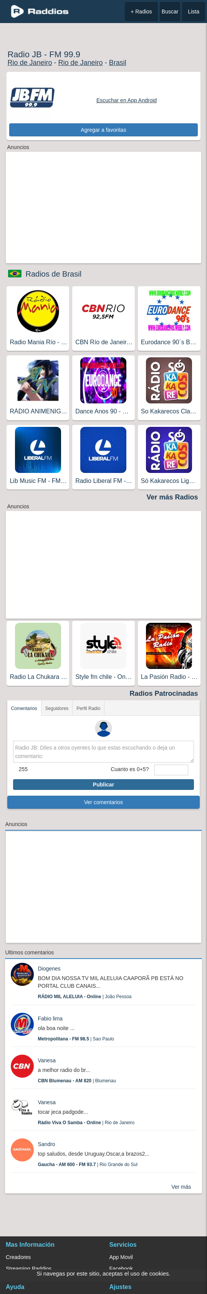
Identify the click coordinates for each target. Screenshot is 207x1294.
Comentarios (24, 708)
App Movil (121, 1257)
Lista (193, 11)
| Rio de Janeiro (86, 1122)
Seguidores (57, 708)
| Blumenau (77, 1080)
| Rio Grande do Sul (87, 1164)
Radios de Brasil (53, 274)
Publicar (103, 784)
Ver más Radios (172, 497)
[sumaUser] (171, 770)
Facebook (121, 1269)
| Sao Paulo (76, 1039)
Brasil (117, 62)
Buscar (170, 11)
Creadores (18, 1257)
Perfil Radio (88, 708)
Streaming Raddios (28, 1269)
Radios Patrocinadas (163, 693)
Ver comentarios (103, 802)
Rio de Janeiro (29, 62)
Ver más (181, 1187)
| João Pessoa (84, 996)
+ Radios (141, 11)
